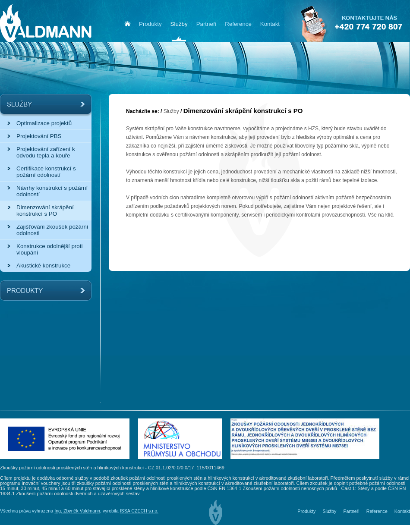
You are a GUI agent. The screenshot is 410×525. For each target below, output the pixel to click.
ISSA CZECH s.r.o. (139, 510)
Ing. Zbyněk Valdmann (77, 510)
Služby (171, 111)
